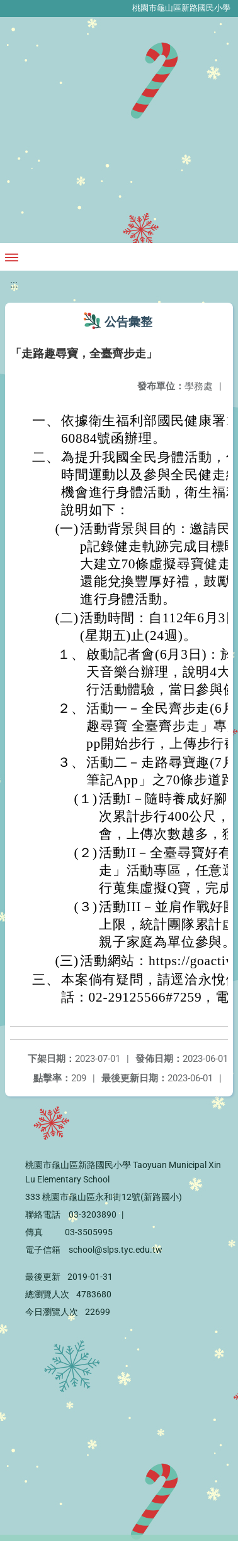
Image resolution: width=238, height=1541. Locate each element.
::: (14, 284)
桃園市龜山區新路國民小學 (181, 8)
